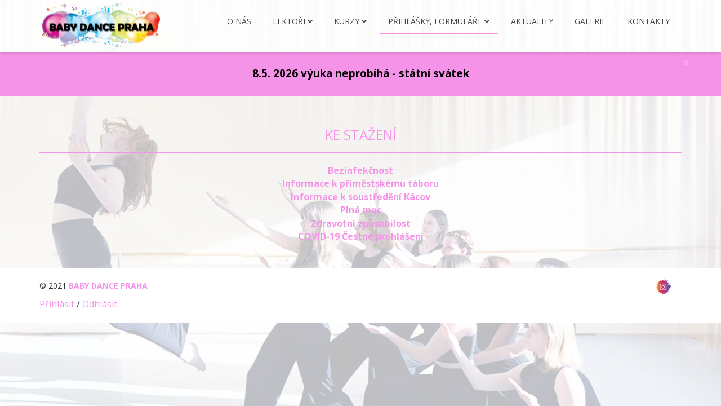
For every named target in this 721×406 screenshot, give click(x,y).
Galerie (590, 21)
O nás (239, 21)
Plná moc (360, 210)
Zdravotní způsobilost (361, 223)
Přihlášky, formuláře (435, 21)
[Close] (686, 63)
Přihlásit (56, 304)
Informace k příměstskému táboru (360, 183)
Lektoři (289, 21)
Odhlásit (99, 304)
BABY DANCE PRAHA (108, 285)
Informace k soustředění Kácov (360, 197)
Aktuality (532, 21)
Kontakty (648, 21)
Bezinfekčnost (360, 170)
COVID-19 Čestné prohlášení (361, 236)
